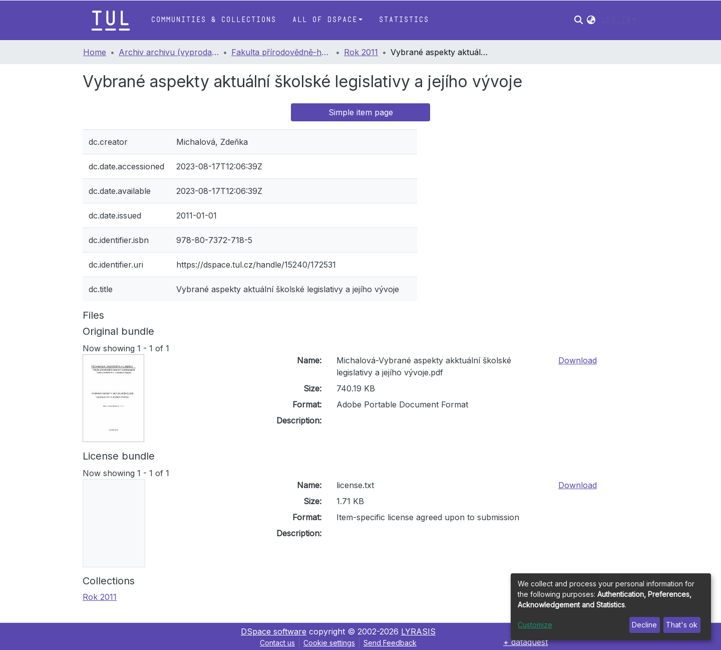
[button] (591, 20)
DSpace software (273, 631)
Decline (644, 624)
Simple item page (360, 112)
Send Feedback (390, 642)
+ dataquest (525, 642)
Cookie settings (329, 642)
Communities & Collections (213, 20)
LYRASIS (418, 631)
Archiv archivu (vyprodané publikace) (169, 52)
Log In (616, 20)
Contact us (277, 642)
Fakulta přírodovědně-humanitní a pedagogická (281, 52)
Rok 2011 (361, 52)
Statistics (404, 20)
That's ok (681, 624)
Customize (535, 624)
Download (577, 360)
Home (94, 52)
